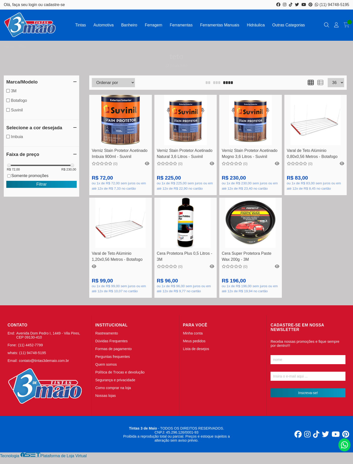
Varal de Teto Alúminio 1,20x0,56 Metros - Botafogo (117, 256)
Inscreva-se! (308, 393)
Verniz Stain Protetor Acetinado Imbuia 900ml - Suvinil (119, 153)
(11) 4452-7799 (30, 345)
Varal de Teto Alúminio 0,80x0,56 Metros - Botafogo (312, 153)
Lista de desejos (196, 349)
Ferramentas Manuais (219, 25)
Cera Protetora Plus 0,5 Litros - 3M (184, 256)
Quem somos (106, 364)
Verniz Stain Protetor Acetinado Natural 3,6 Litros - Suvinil (184, 153)
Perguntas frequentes (112, 357)
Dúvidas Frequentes (111, 341)
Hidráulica (256, 25)
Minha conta (193, 333)
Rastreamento (106, 333)
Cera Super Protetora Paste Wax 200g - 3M (246, 256)
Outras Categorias (288, 25)
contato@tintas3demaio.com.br (44, 361)
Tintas (80, 25)
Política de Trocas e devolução (120, 372)
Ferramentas (181, 25)
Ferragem (153, 25)
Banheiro (129, 25)
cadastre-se (54, 5)
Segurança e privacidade (115, 380)
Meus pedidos (194, 341)
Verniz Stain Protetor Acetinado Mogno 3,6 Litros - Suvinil (249, 153)
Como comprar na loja (113, 388)
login (33, 5)
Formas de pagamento (113, 349)
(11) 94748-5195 (332, 5)
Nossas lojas (105, 396)
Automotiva (104, 25)
